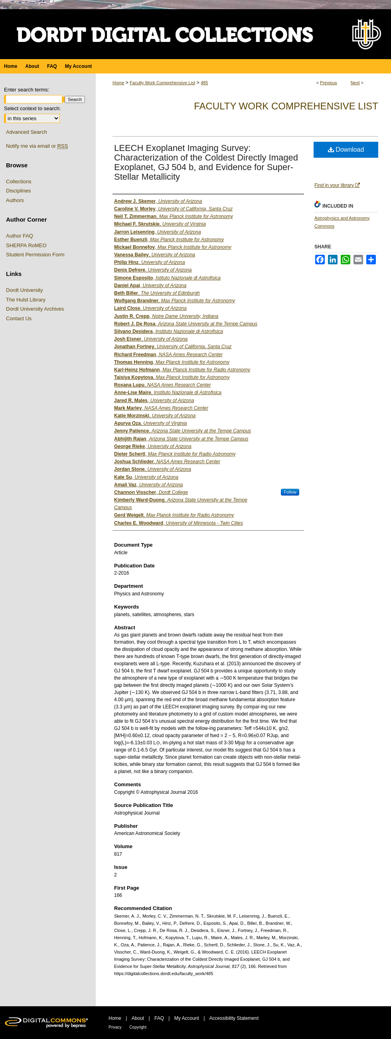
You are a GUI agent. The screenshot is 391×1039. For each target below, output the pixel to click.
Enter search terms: (26, 90)
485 (204, 82)
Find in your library (337, 185)
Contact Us (19, 318)
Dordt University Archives (35, 309)
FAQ (159, 1018)
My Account (186, 1018)
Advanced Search (26, 132)
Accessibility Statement (234, 1018)
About (138, 1018)
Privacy (115, 1027)
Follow (290, 492)
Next (355, 82)
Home (118, 82)
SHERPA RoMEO (26, 245)
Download (346, 149)
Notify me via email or (37, 146)
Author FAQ (19, 236)
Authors (15, 200)
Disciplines (18, 191)
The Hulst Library (25, 300)
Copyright (137, 1027)
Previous (328, 82)
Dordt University (24, 290)
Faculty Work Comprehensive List (162, 82)
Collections (19, 181)
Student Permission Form (35, 255)
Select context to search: (32, 108)
